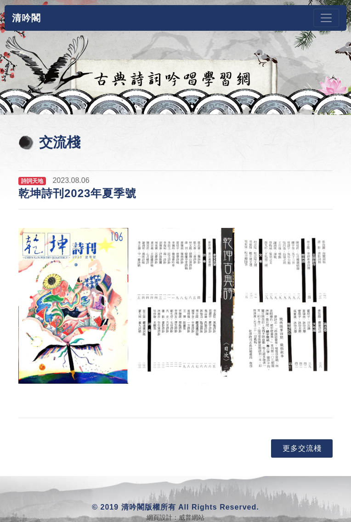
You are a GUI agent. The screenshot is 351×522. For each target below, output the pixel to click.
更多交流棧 (302, 448)
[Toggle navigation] (326, 18)
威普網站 (191, 517)
